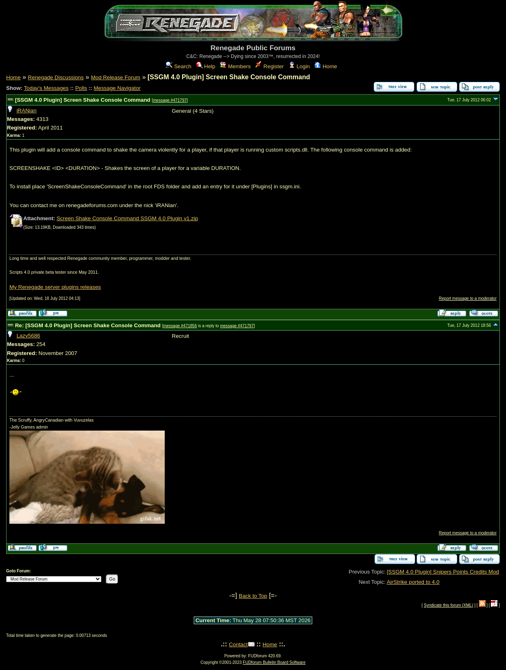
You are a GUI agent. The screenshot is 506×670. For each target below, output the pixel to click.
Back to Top (253, 596)
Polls (81, 88)
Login (299, 66)
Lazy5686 (28, 336)
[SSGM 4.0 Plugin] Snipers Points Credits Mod (443, 572)
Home (325, 66)
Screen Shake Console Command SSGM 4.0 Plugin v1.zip (127, 218)
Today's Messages (46, 88)
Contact (238, 644)
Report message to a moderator (468, 298)
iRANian (26, 110)
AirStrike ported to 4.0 (413, 582)
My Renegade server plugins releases (55, 287)
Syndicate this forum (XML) (448, 605)
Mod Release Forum (115, 77)
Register (269, 66)
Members (235, 66)
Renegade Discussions (55, 77)
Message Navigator (117, 88)
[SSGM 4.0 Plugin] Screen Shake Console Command (82, 100)
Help (205, 66)
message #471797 (169, 100)
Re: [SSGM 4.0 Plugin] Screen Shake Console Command (88, 325)
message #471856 (180, 326)
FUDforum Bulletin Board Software (274, 662)
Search (178, 66)
